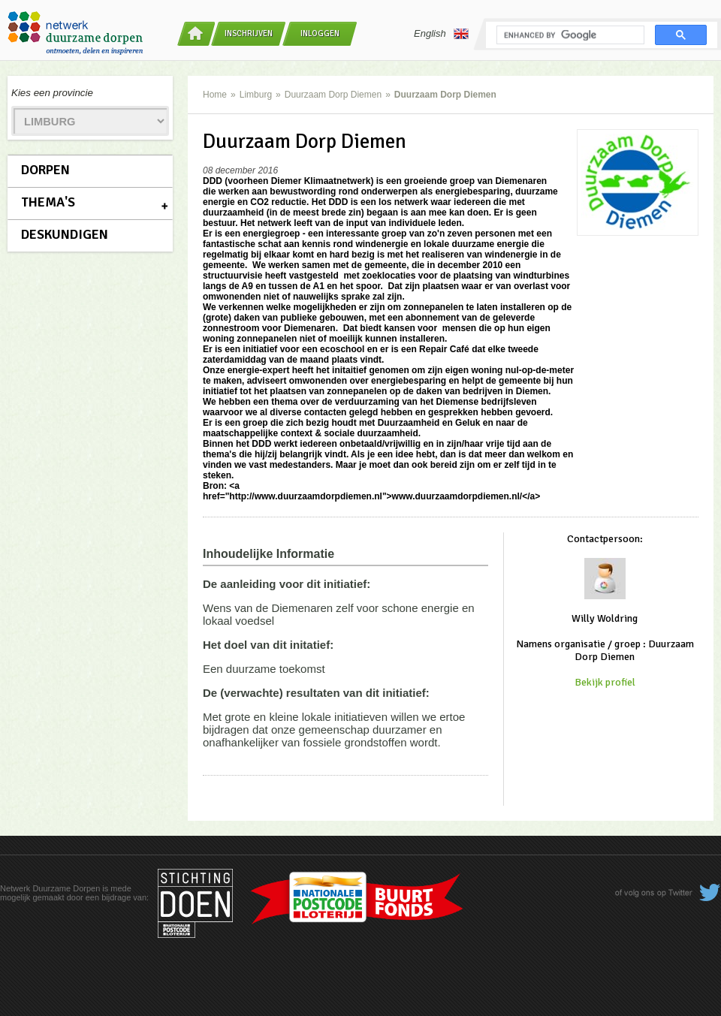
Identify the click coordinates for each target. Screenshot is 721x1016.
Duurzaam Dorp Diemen (333, 94)
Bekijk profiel (605, 682)
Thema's (48, 202)
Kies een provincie (52, 92)
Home (215, 94)
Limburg (256, 94)
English (441, 34)
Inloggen (319, 33)
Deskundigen (64, 234)
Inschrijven (249, 33)
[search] (569, 35)
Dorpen (45, 169)
